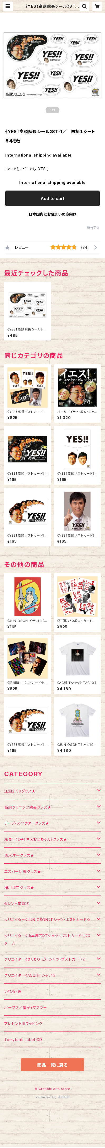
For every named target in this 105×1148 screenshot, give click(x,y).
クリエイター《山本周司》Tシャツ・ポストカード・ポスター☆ (47, 939)
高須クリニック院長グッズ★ (27, 807)
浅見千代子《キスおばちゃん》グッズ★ (35, 839)
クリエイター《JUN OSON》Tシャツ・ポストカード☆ (47, 919)
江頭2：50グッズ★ (20, 791)
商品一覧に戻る (52, 1065)
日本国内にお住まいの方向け (52, 214)
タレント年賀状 (16, 903)
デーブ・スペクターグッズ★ (26, 823)
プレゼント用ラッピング (23, 1023)
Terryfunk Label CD (23, 1039)
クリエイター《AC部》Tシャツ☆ (30, 975)
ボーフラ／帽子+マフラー (25, 1007)
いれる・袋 (12, 991)
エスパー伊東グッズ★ (22, 871)
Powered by (52, 1097)
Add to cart (53, 198)
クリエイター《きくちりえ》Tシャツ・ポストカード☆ (45, 959)
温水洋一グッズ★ (19, 855)
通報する (93, 227)
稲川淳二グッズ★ (19, 887)
